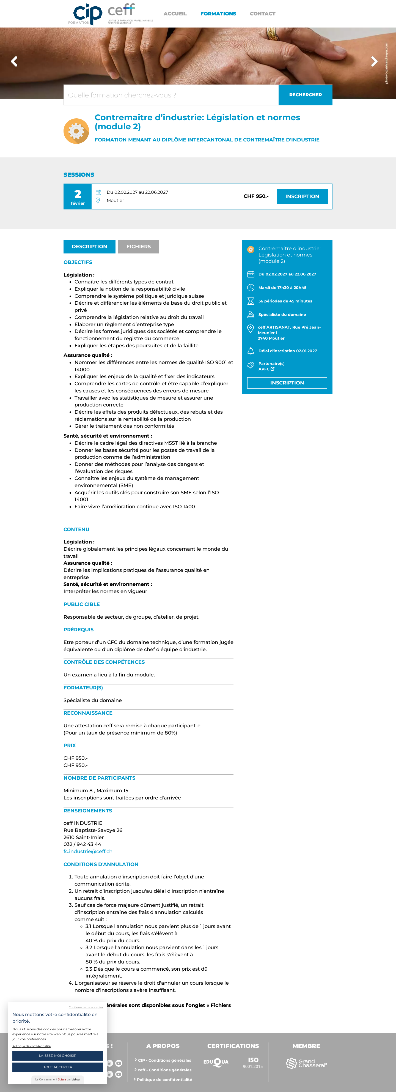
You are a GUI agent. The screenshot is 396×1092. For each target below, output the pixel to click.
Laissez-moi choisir (57, 1055)
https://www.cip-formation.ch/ (130, 13)
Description (89, 247)
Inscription (302, 196)
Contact (263, 14)
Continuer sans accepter (86, 1007)
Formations (218, 14)
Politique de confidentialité (164, 1079)
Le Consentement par (57, 1079)
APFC (266, 369)
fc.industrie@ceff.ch (88, 851)
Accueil (175, 14)
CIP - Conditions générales (164, 1060)
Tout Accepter (57, 1067)
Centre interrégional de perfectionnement (85, 14)
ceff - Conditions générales (164, 1070)
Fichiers (139, 247)
